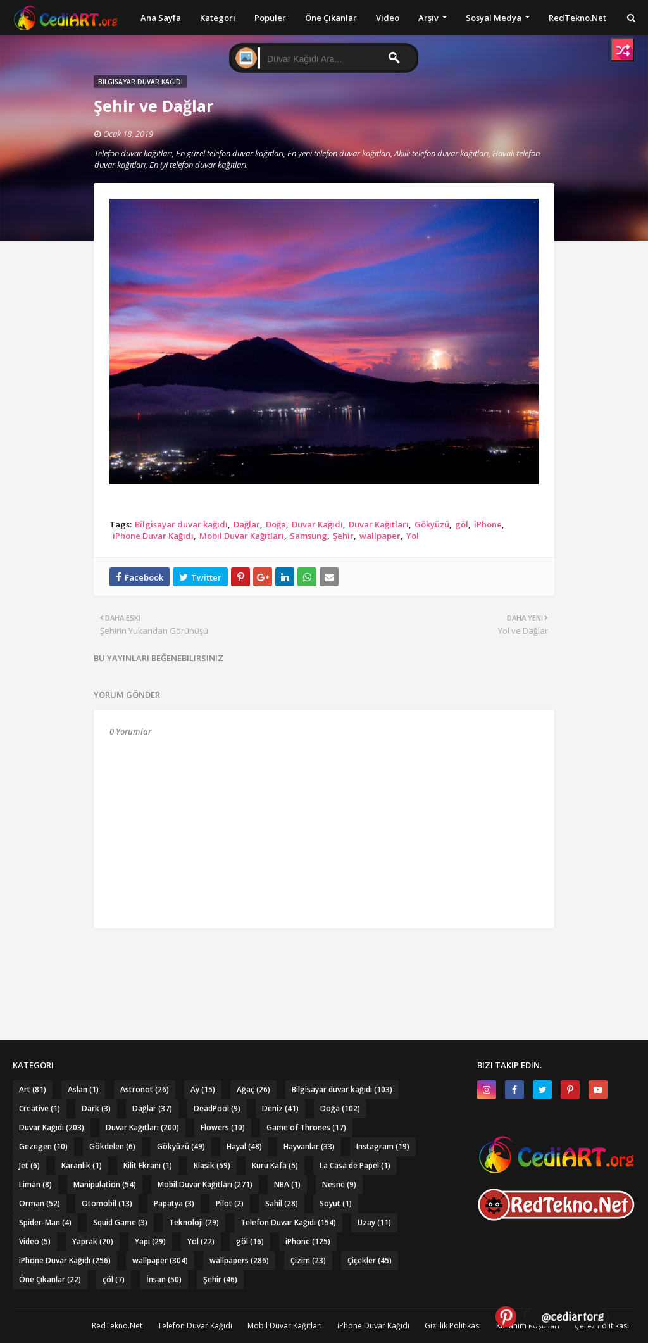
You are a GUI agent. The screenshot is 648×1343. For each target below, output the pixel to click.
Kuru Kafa (275, 1165)
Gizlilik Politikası (453, 1325)
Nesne (339, 1184)
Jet (29, 1165)
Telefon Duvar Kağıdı (288, 1222)
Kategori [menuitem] (217, 17)
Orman (39, 1203)
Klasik (212, 1165)
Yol (412, 535)
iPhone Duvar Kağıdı (153, 535)
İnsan (164, 1279)
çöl (114, 1279)
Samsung (308, 535)
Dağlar (247, 524)
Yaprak (92, 1241)
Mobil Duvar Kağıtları (241, 535)
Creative (39, 1108)
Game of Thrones (306, 1127)
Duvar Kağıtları (379, 524)
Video (35, 1241)
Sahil (281, 1203)
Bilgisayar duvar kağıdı (181, 524)
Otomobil (107, 1203)
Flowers (223, 1127)
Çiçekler (369, 1260)
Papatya (174, 1203)
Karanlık (81, 1165)
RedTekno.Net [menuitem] (577, 17)
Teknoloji (194, 1222)
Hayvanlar (309, 1146)
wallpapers (239, 1260)
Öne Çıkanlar (50, 1279)
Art (32, 1089)
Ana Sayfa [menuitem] (160, 17)
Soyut (336, 1203)
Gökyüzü (431, 524)
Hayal (244, 1146)
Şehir (343, 535)
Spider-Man (45, 1222)
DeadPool (217, 1108)
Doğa (276, 524)
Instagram (382, 1146)
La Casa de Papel (355, 1165)
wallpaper (380, 535)
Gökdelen (112, 1146)
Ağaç (253, 1089)
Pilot (230, 1203)
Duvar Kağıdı (317, 524)
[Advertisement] (324, 963)
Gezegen (43, 1146)
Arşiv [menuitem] (428, 17)
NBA (287, 1184)
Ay (202, 1089)
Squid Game (120, 1222)
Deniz (280, 1108)
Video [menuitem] (387, 17)
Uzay (374, 1222)
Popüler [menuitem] (270, 17)
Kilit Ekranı (147, 1165)
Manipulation (104, 1184)
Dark (96, 1108)
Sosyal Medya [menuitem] (493, 17)
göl (461, 524)
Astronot (144, 1089)
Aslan (83, 1089)
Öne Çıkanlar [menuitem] (331, 17)
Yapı (150, 1241)
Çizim (308, 1260)
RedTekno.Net (117, 1325)
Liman (35, 1184)
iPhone (488, 524)
